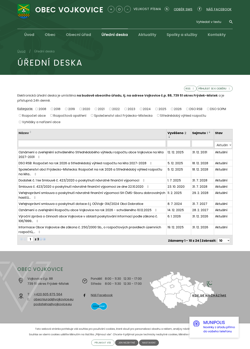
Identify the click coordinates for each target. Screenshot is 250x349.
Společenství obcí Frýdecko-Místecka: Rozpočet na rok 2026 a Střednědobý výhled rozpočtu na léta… (90, 172)
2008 (42, 112)
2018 (57, 112)
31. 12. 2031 (200, 153)
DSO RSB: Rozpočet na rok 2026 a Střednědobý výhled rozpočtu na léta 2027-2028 (86, 164)
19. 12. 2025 (176, 228)
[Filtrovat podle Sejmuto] (203, 146)
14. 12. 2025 (176, 211)
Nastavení (151, 342)
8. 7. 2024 (175, 205)
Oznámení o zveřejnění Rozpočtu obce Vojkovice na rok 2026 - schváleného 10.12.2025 (88, 211)
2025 (162, 112)
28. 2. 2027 (201, 211)
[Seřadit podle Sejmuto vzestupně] (210, 134)
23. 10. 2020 (176, 188)
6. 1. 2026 (174, 217)
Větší (111, 9)
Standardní (119, 9)
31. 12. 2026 (201, 217)
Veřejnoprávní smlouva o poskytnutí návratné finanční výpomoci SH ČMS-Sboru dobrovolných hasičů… (92, 196)
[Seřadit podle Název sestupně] (31, 135)
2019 (71, 112)
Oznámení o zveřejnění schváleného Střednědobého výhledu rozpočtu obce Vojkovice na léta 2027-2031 (91, 155)
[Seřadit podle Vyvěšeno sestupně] (170, 140)
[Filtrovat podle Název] (92, 146)
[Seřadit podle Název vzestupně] (31, 134)
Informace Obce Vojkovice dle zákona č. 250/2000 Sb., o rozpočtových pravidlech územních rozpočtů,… (90, 230)
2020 (86, 112)
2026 (178, 112)
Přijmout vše (101, 342)
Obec (50, 34)
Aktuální (221, 153)
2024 (147, 112)
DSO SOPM (218, 112)
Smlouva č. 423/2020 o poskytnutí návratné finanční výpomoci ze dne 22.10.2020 (84, 188)
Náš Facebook (102, 295)
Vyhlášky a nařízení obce (41, 125)
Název (24, 136)
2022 (116, 112)
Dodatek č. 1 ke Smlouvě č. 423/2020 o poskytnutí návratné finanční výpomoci (82, 181)
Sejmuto (200, 136)
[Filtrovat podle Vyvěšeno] (179, 146)
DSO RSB (195, 112)
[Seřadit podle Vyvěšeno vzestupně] (170, 139)
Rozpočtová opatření (69, 118)
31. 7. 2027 (200, 205)
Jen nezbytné (127, 342)
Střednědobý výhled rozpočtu (183, 118)
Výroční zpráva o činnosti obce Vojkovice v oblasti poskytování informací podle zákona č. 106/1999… (88, 219)
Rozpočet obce (34, 118)
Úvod (29, 34)
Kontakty (217, 34)
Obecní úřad (78, 34)
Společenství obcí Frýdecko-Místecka (123, 118)
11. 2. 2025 (175, 194)
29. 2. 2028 (201, 194)
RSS (176, 91)
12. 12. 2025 (176, 153)
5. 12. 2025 (176, 164)
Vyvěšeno (177, 136)
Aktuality (147, 34)
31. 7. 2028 (200, 181)
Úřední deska (115, 34)
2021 (101, 112)
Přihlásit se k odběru (209, 91)
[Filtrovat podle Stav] (223, 146)
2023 (131, 112)
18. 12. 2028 (201, 164)
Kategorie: (25, 111)
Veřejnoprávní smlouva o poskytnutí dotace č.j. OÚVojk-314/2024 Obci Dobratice (81, 205)
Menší (127, 9)
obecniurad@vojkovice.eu (53, 299)
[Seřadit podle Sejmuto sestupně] (210, 135)
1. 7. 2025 (174, 181)
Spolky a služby (182, 34)
